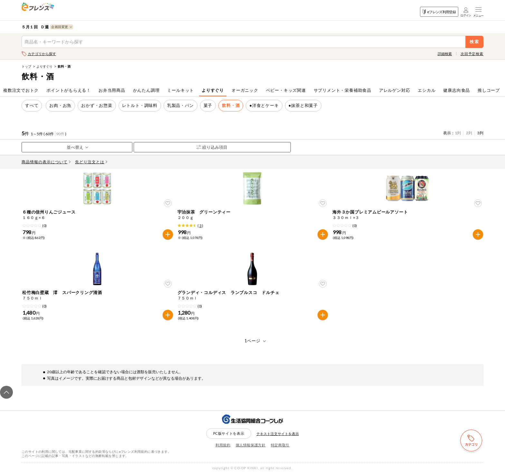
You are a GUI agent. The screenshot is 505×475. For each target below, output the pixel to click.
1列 (458, 132)
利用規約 (223, 446)
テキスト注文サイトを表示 (277, 434)
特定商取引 (280, 446)
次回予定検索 (472, 54)
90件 (60, 133)
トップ (26, 66)
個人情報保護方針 (251, 446)
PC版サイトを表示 (228, 434)
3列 (480, 132)
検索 (475, 41)
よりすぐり (44, 66)
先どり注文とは (91, 161)
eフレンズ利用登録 (439, 11)
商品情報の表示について (46, 161)
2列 (469, 132)
